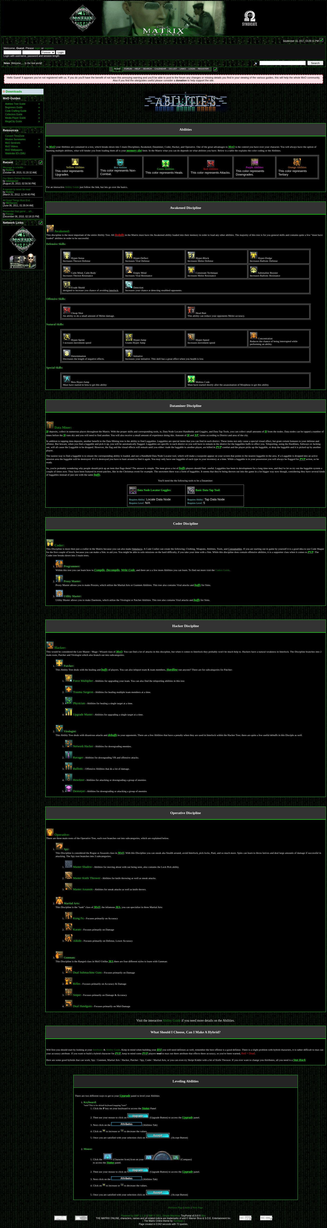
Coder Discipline (185, 523)
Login (191, 69)
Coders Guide (222, 570)
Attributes (97, 1049)
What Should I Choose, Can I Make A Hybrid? (186, 1032)
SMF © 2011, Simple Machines (164, 1215)
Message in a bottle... (14, 167)
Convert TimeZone (14, 136)
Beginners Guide (22, 107)
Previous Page (175, 1207)
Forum (128, 69)
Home (117, 69)
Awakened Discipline (185, 208)
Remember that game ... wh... (18, 211)
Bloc (203, 1215)
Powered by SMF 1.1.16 (133, 1215)
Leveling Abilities (186, 1081)
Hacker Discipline (185, 626)
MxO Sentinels (22, 143)
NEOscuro (11, 203)
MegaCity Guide (22, 121)
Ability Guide (72, 187)
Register (203, 69)
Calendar (160, 69)
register (48, 48)
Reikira (10, 170)
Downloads (12, 91)
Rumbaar (178, 1221)
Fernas (10, 214)
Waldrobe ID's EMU (15, 153)
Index (187, 1207)
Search (147, 69)
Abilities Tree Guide (22, 104)
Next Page (197, 1207)
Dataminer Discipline (185, 406)
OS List (173, 69)
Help (137, 69)
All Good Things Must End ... (17, 200)
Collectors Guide (22, 114)
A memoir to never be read (16, 189)
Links (183, 69)
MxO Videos (22, 146)
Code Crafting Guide (22, 111)
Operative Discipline (185, 813)
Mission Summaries (22, 139)
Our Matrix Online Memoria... (18, 178)
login (38, 48)
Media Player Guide (22, 118)
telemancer (12, 181)
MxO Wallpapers (13, 150)
